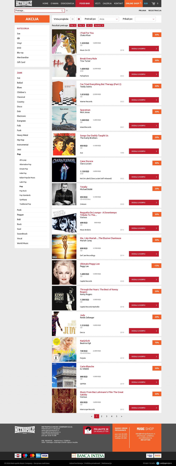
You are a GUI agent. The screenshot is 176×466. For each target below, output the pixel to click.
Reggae (20, 215)
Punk (19, 210)
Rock (19, 224)
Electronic (21, 116)
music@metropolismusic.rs (51, 432)
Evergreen (21, 121)
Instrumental (22, 145)
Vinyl (19, 43)
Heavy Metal (22, 135)
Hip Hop (20, 140)
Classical (21, 97)
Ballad (20, 83)
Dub (19, 111)
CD (18, 38)
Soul (19, 229)
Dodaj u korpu (138, 49)
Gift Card (21, 62)
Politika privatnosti (92, 463)
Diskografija (67, 3)
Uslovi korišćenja (76, 463)
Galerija (107, 3)
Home (45, 3)
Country (20, 102)
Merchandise (22, 57)
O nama (54, 3)
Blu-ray (20, 53)
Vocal (19, 238)
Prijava (142, 10)
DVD (19, 48)
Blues (19, 87)
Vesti (97, 3)
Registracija (154, 10)
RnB (19, 219)
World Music (22, 243)
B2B (146, 3)
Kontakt (118, 3)
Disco (19, 106)
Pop (19, 154)
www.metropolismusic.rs (50, 430)
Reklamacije (107, 463)
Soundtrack (22, 234)
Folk (19, 126)
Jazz (19, 149)
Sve (18, 34)
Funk (19, 130)
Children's (21, 92)
